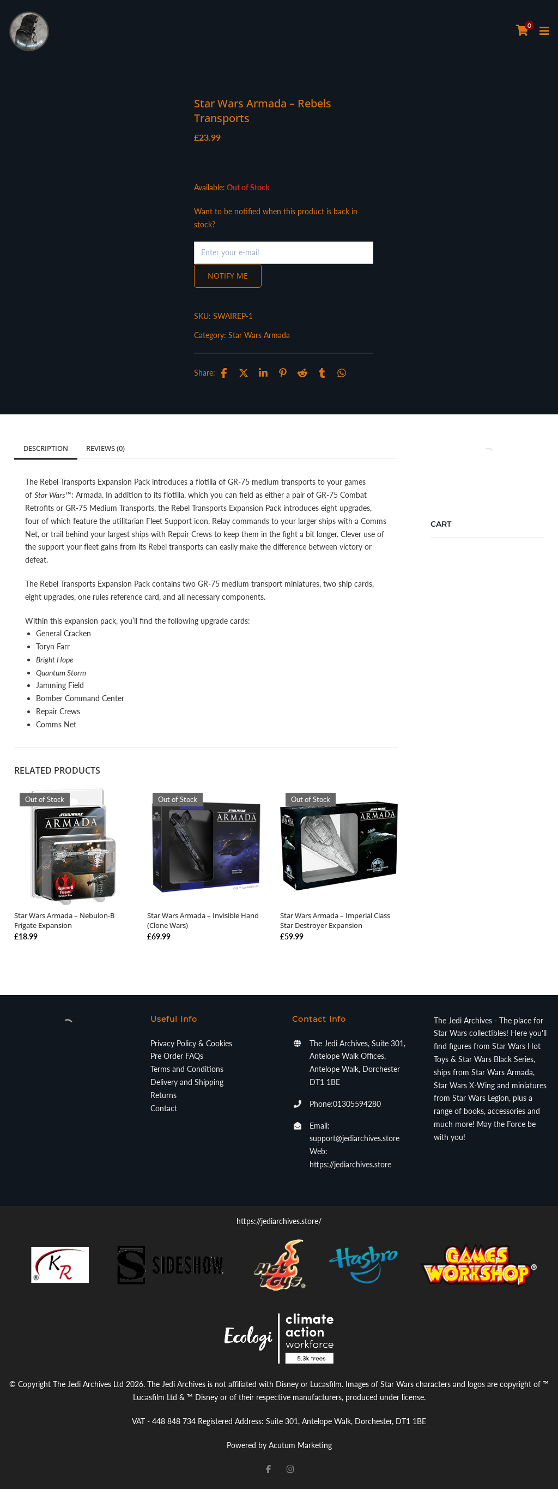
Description (45, 448)
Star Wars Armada (259, 335)
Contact (163, 1108)
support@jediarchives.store (354, 1138)
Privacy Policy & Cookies (191, 1043)
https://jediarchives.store (350, 1164)
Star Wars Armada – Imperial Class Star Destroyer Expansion (335, 920)
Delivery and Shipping (186, 1082)
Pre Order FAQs (176, 1055)
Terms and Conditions (186, 1069)
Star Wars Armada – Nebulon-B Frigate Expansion (64, 920)
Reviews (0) (105, 448)
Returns (163, 1095)
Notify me (228, 275)
